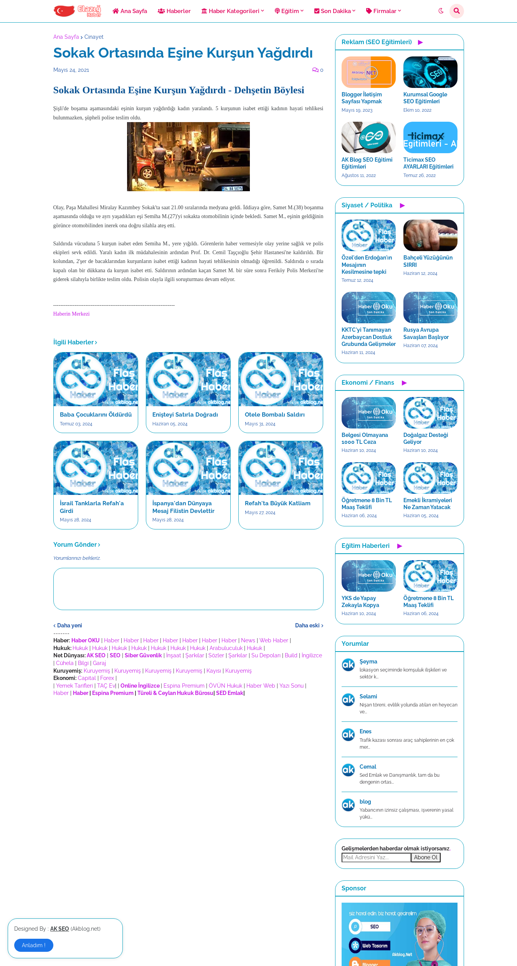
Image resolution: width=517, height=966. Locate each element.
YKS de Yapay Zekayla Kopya (360, 601)
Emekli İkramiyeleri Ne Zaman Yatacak (427, 503)
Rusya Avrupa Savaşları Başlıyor (426, 333)
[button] (441, 11)
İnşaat (173, 655)
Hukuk (80, 648)
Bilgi (83, 663)
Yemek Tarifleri (74, 686)
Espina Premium (184, 686)
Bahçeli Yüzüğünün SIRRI (428, 261)
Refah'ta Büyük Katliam (278, 503)
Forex (107, 678)
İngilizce (312, 655)
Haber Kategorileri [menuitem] (230, 11)
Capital (87, 678)
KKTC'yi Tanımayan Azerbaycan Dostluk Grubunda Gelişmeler (369, 337)
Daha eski (307, 625)
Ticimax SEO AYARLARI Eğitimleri (428, 163)
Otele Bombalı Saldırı (275, 414)
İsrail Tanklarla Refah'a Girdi (92, 507)
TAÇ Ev (106, 686)
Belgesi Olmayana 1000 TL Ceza (365, 438)
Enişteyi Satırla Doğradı (185, 414)
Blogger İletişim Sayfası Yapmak (362, 97)
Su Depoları (266, 655)
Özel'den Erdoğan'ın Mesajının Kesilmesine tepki (367, 265)
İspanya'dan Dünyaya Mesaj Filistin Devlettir (183, 507)
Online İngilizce (140, 686)
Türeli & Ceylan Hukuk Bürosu (175, 693)
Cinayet (94, 37)
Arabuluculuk (226, 648)
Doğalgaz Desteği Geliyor (425, 438)
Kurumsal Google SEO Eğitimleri (425, 97)
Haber (111, 640)
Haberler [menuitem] (174, 11)
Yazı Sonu (291, 686)
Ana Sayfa (66, 37)
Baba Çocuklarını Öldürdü (96, 414)
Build (291, 655)
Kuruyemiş (97, 671)
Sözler (216, 655)
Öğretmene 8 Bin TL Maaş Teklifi (367, 503)
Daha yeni (69, 625)
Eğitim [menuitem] (287, 11)
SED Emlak (229, 693)
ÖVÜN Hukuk (225, 686)
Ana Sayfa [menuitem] (129, 11)
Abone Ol (426, 857)
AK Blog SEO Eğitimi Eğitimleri (367, 163)
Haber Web (260, 686)
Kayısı (213, 671)
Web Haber (273, 640)
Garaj (99, 663)
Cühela (65, 663)
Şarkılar (194, 655)
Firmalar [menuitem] (381, 11)
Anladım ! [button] (34, 945)
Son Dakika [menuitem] (332, 11)
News (248, 640)
